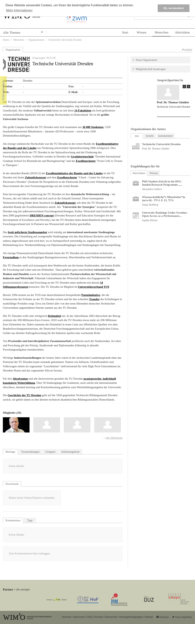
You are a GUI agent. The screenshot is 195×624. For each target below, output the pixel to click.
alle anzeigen (23, 589)
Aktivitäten (182, 32)
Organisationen (36, 39)
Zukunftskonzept (35, 177)
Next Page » (188, 86)
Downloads (12, 483)
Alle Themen (11, 32)
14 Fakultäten (82, 110)
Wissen (141, 32)
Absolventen (20, 378)
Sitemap (148, 616)
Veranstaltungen (30, 451)
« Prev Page (184, 86)
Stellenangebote (70, 451)
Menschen (161, 32)
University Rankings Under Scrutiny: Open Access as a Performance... (165, 214)
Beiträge (10, 451)
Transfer (94, 299)
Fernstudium (11, 257)
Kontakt (98, 616)
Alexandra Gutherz (152, 189)
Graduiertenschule (82, 156)
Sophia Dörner (150, 220)
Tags (30, 520)
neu (137, 135)
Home (6, 39)
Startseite (66, 616)
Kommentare (13, 520)
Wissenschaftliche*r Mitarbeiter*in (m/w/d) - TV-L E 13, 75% (163, 199)
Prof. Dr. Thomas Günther (173, 102)
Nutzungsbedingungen (131, 616)
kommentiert (165, 135)
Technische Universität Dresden (173, 106)
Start (125, 32)
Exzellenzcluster (86, 160)
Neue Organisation (146, 59)
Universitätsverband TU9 (93, 286)
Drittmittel (54, 315)
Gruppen (50, 451)
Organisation (13, 49)
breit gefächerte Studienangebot (27, 232)
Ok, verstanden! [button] (173, 8)
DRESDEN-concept (42, 215)
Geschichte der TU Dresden (24, 395)
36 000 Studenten (92, 127)
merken (188, 49)
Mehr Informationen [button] (19, 10)
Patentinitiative (91, 294)
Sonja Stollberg (150, 204)
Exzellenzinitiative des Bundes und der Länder (74, 173)
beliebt (150, 135)
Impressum (79, 616)
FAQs (89, 616)
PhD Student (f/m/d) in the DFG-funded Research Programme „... (162, 183)
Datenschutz (110, 616)
